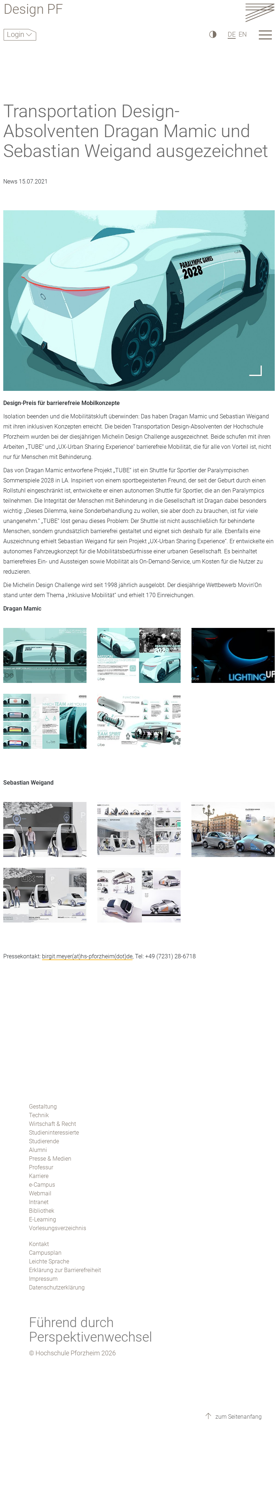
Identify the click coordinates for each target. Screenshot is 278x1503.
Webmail (40, 1193)
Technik (39, 1115)
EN (243, 34)
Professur (41, 1167)
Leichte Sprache (49, 1261)
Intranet (39, 1202)
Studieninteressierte (54, 1132)
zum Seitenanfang (238, 1416)
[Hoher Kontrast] (212, 34)
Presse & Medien (50, 1158)
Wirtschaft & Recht (52, 1123)
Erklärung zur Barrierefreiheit (65, 1270)
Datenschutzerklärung (57, 1287)
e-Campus (42, 1184)
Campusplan (45, 1252)
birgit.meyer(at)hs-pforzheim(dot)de (87, 956)
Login (16, 34)
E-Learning (42, 1219)
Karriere (39, 1176)
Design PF (33, 10)
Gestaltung (43, 1106)
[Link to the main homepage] (259, 12)
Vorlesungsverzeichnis (57, 1228)
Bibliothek (41, 1210)
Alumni (38, 1150)
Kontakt (39, 1244)
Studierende (44, 1141)
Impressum (43, 1278)
